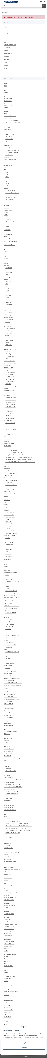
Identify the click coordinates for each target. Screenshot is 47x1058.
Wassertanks (7, 564)
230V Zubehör (7, 310)
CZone (7, 342)
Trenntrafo (6, 471)
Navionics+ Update (9, 926)
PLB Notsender (7, 968)
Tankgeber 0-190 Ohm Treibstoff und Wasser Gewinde (20, 455)
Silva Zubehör (9, 717)
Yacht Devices (9, 340)
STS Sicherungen (10, 418)
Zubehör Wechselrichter (12, 494)
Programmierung (8, 105)
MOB (5, 963)
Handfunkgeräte (8, 588)
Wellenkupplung (8, 738)
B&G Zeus (8, 658)
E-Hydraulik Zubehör (9, 941)
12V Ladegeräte (10, 354)
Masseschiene (9, 374)
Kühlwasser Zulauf (8, 725)
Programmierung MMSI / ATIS (11, 597)
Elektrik (6, 888)
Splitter (6, 103)
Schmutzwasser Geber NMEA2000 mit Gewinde (18, 830)
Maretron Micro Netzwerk (12, 791)
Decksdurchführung (11, 197)
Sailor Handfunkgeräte (11, 593)
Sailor (7, 584)
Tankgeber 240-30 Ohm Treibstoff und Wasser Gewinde (20, 461)
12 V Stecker (9, 312)
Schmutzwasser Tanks (9, 905)
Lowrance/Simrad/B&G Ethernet (12, 784)
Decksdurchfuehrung (9, 118)
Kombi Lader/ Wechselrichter (11, 349)
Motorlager (6, 733)
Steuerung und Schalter (12, 152)
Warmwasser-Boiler (9, 562)
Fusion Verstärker (8, 751)
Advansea (8, 295)
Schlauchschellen (8, 859)
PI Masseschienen (10, 328)
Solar (5, 436)
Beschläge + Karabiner (10, 115)
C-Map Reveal (7, 933)
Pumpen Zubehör (8, 857)
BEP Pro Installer (8, 326)
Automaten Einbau (10, 402)
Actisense (6, 766)
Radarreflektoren (8, 872)
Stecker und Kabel (10, 190)
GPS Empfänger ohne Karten (11, 606)
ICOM (7, 574)
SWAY (5, 814)
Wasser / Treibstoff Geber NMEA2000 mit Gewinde (19, 826)
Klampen (6, 141)
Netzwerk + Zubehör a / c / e (13, 635)
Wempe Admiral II (10, 983)
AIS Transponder (8, 98)
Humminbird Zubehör (11, 533)
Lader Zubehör (9, 358)
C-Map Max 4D (7, 919)
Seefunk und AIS (8, 165)
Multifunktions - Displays (12, 651)
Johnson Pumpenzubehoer (13, 852)
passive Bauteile (8, 1019)
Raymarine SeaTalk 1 (9, 805)
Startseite (6, 56)
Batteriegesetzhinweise (10, 44)
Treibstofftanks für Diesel (10, 736)
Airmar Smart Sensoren (10, 773)
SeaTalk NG (9, 270)
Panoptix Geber (10, 526)
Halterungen (9, 549)
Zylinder (6, 950)
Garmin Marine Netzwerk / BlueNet (13, 780)
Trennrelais (7, 468)
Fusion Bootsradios (9, 749)
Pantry (6, 1025)
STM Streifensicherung (12, 416)
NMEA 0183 (9, 272)
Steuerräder (7, 948)
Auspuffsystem (7, 723)
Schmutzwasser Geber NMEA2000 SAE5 (16, 828)
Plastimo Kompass (8, 703)
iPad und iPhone (8, 673)
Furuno (5, 214)
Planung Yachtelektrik (9, 390)
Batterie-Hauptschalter (10, 315)
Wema (5, 261)
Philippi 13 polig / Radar (12, 120)
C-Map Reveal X (8, 935)
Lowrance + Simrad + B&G (12, 581)
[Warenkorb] (44, 1)
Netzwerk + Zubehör (11, 612)
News (5, 27)
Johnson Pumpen (8, 847)
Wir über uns (7, 30)
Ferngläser (6, 510)
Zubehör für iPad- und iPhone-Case (15, 676)
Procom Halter (9, 195)
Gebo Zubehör (9, 138)
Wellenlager (7, 740)
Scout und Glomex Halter (12, 192)
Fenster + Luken (8, 132)
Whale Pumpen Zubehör (10, 861)
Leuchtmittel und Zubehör (10, 241)
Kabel (5, 347)
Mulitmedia (7, 170)
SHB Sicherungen (10, 409)
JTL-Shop (26, 1056)
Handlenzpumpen (8, 845)
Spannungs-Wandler (9, 443)
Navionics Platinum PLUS (10, 924)
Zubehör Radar (8, 874)
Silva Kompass (7, 715)
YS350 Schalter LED (11, 434)
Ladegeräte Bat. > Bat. (9, 361)
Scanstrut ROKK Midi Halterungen (13, 683)
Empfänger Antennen (9, 502)
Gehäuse (6, 1021)
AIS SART (6, 956)
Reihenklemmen (10, 379)
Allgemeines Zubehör (9, 595)
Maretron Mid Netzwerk (12, 793)
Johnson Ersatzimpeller (12, 850)
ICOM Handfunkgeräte (11, 590)
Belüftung (6, 113)
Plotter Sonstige (8, 665)
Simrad (5, 254)
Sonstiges (6, 157)
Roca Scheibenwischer (9, 148)
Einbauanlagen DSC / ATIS (10, 572)
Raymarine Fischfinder (9, 535)
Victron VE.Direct (10, 487)
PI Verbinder (9, 333)
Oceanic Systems (8, 798)
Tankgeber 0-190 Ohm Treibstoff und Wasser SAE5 (19, 457)
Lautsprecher (7, 755)
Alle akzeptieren (24, 1043)
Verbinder (8, 383)
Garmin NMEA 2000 (9, 782)
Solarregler (8, 439)
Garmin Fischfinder (9, 515)
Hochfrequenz (7, 1003)
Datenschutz (7, 47)
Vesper (7, 586)
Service (5, 68)
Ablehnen (23, 1052)
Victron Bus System (9, 478)
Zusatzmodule (9, 556)
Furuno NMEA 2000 (9, 777)
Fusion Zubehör (8, 753)
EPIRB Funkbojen (8, 965)
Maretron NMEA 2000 (9, 789)
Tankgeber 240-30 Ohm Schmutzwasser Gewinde (18, 459)
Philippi (6, 263)
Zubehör (6, 92)
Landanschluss (8, 365)
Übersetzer (8, 768)
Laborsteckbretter (8, 1005)
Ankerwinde (7, 88)
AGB (5, 41)
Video (7, 633)
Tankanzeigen (7, 445)
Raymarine (6, 208)
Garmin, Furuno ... (10, 579)
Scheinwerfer (7, 239)
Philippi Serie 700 (10, 427)
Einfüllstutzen (7, 129)
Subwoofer (6, 760)
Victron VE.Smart (10, 489)
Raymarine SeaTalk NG (10, 809)
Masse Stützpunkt (10, 372)
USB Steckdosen (8, 475)
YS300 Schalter (9, 432)
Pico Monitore (9, 319)
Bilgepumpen (7, 843)
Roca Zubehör (9, 155)
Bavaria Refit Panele (11, 429)
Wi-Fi (7, 174)
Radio (7, 176)
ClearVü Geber (9, 524)
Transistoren (7, 1012)
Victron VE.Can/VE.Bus (11, 484)
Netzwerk (8, 554)
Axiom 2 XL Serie (10, 626)
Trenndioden (7, 466)
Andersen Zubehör (9, 997)
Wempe (6, 980)
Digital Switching (8, 335)
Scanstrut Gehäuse (9, 680)
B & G (5, 656)
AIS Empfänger (7, 100)
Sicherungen (7, 395)
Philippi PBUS (7, 800)
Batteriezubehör (8, 324)
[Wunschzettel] (41, 1)
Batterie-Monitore (8, 317)
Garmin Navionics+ (9, 928)
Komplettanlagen (8, 867)
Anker (5, 85)
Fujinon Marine (10, 512)
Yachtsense (9, 344)
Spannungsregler (8, 1010)
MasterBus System (8, 367)
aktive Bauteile (7, 1016)
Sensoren (6, 265)
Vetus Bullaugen (10, 134)
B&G (5, 249)
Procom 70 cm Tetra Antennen (12, 202)
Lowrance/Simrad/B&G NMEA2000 (13, 787)
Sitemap (6, 50)
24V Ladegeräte (10, 356)
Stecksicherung (10, 413)
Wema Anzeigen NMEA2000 (13, 821)
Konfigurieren (23, 1047)
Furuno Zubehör (10, 663)
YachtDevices (7, 835)
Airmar (7, 297)
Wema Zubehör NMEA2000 (13, 832)
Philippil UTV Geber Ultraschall (14, 452)
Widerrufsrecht (8, 53)
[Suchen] (21, 6)
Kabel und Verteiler (11, 770)
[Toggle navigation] (2, 1)
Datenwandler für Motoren (11, 731)
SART (5, 970)
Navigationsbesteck (9, 913)
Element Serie (9, 619)
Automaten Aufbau (11, 400)
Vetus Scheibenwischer (10, 159)
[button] (38, 1)
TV (6, 181)
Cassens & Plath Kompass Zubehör (13, 699)
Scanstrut (8, 125)
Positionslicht (7, 232)
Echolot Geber (9, 519)
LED (5, 1014)
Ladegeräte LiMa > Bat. (10, 363)
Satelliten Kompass (9, 708)
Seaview (8, 127)
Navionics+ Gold (8, 922)
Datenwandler (7, 775)
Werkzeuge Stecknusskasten (11, 991)
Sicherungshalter (10, 381)
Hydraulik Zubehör (8, 944)
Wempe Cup (9, 985)
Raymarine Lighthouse (9, 931)
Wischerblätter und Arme (12, 150)
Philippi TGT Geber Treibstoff (13, 448)
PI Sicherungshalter (11, 331)
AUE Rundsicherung (11, 397)
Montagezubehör (8, 370)
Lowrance (6, 610)
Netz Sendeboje (8, 540)
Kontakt (6, 65)
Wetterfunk (8, 183)
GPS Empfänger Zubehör (12, 608)
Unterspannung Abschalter (11, 473)
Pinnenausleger (8, 145)
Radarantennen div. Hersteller (12, 869)
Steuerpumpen (8, 946)
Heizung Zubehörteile (9, 691)
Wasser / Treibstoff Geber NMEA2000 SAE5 (17, 823)
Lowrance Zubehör (8, 542)
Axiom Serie (9, 622)
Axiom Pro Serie (10, 624)
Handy (7, 179)
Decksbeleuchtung (8, 234)
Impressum (7, 39)
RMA (5, 71)
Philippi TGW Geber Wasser (13, 450)
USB (7, 274)
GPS (5, 167)
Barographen (7, 978)
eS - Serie (8, 628)
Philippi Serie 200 (10, 425)
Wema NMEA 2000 (8, 819)
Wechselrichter (8, 491)
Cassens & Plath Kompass (10, 697)
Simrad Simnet (7, 812)
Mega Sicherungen (10, 406)
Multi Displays (9, 642)
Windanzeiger (7, 277)
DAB (7, 172)
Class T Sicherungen (11, 404)
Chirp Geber (9, 521)
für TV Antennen (10, 199)
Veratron (6, 258)
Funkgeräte (7, 961)
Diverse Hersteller (8, 886)
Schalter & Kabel (8, 393)
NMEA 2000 (9, 267)
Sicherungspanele (8, 420)
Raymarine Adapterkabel (12, 480)
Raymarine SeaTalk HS (9, 807)
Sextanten (6, 710)
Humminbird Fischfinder (10, 531)
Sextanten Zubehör (9, 713)
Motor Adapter (9, 837)
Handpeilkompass (8, 701)
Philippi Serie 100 (10, 422)
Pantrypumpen (8, 854)
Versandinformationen (10, 36)
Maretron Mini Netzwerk (12, 796)
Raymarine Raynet (8, 803)
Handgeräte (9, 647)
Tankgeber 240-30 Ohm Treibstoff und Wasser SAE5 (19, 464)
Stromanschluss (8, 1007)
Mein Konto (7, 59)
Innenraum (7, 236)
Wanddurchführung (11, 386)
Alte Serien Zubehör (11, 638)
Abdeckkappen (9, 544)
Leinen (5, 143)
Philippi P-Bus (7, 388)
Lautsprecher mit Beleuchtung (12, 758)
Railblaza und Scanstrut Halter (12, 678)
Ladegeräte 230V (8, 351)
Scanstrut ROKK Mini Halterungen (13, 685)
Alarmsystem (7, 959)
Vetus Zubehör (9, 136)
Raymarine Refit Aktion (10, 897)
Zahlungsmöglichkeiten (10, 33)
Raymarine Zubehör (9, 899)
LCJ (6, 293)
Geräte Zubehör (10, 615)
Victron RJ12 (9, 482)
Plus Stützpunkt (10, 377)
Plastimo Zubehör (10, 706)
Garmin (6, 212)
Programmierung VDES (10, 600)
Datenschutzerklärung (12, 1038)
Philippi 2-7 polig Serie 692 (13, 122)
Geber (7, 547)
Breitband (8, 186)
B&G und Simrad (8, 210)
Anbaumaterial (9, 304)
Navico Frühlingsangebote (10, 893)
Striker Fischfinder (10, 517)
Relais (5, 90)
